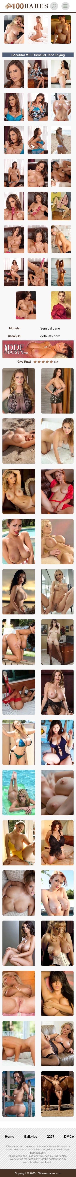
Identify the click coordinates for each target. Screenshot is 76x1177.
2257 (50, 1136)
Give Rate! (24, 361)
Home (9, 1136)
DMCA (69, 1136)
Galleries (30, 1136)
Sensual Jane (50, 328)
